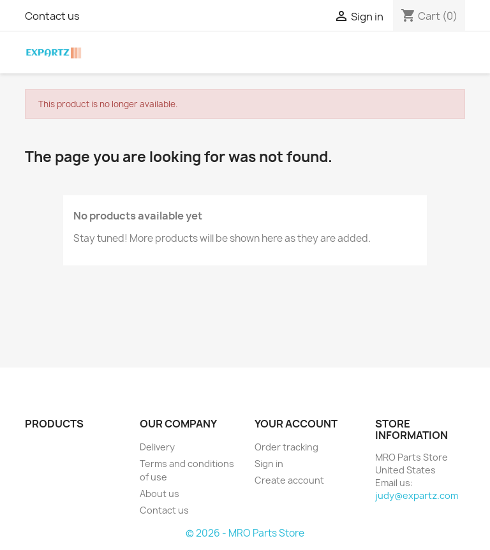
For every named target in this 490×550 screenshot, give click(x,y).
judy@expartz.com (416, 495)
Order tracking (286, 447)
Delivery (157, 447)
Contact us (52, 16)
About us (159, 493)
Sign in (269, 463)
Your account (296, 424)
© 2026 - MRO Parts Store (245, 533)
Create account (289, 480)
